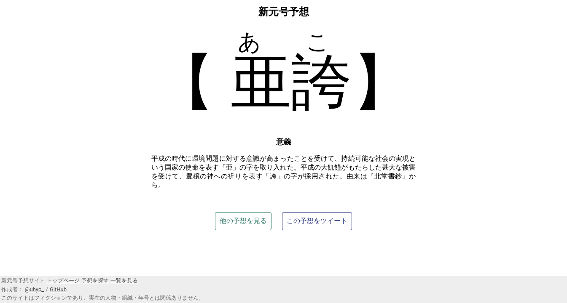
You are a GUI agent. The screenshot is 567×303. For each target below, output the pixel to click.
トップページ (63, 280)
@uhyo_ (34, 289)
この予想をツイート (317, 221)
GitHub (58, 289)
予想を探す (95, 280)
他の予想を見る (243, 221)
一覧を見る (124, 280)
